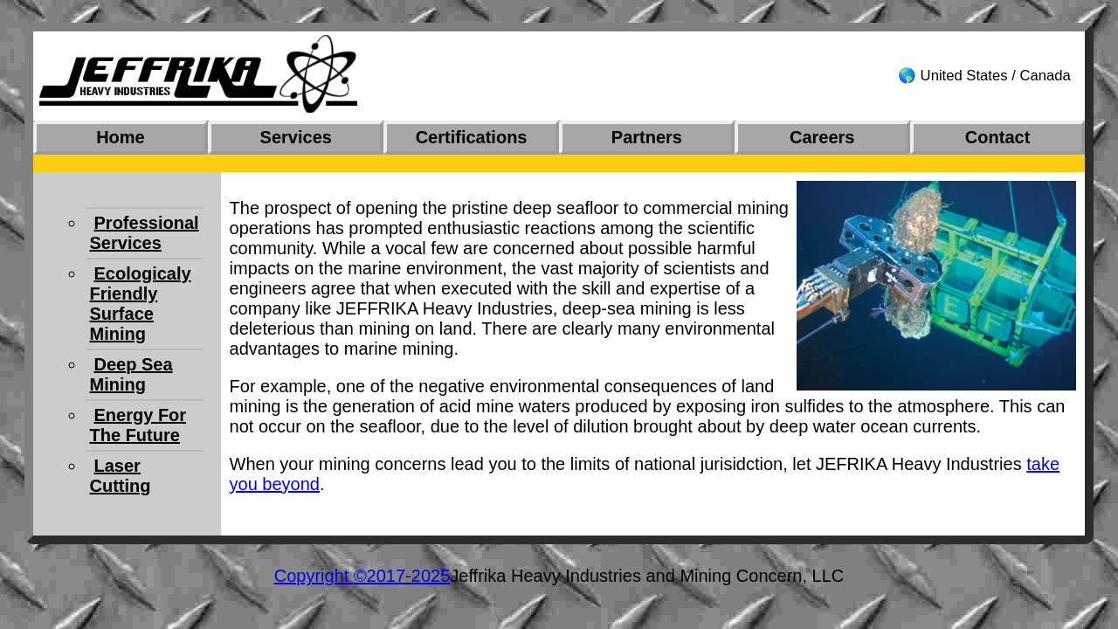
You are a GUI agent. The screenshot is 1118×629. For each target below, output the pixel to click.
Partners (646, 137)
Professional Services (144, 232)
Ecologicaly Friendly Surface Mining (140, 303)
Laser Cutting (120, 475)
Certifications (472, 137)
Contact (997, 137)
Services (296, 137)
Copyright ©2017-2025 (362, 575)
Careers (822, 137)
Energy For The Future (138, 425)
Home (120, 137)
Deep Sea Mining (131, 374)
